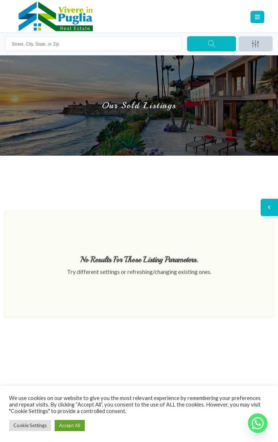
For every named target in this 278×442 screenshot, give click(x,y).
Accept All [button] (69, 425)
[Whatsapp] (258, 423)
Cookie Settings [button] (30, 425)
